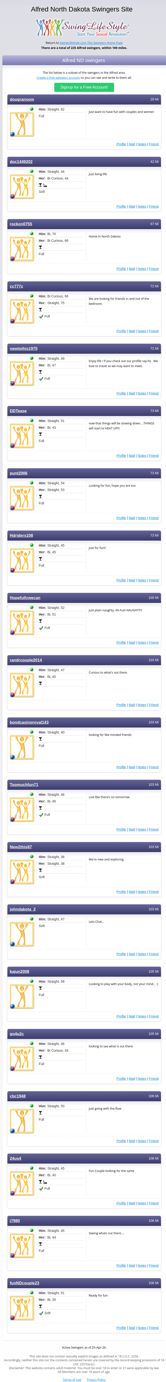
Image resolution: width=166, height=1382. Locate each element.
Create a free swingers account (58, 78)
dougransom (22, 99)
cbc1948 (18, 1096)
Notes (142, 144)
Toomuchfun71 (24, 784)
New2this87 (21, 847)
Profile (121, 144)
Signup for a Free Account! (84, 87)
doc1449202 (21, 161)
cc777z (16, 286)
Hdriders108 (21, 535)
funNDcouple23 (24, 1283)
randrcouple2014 (26, 660)
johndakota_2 (23, 909)
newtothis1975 (24, 348)
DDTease (18, 411)
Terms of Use (72, 1380)
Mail (132, 144)
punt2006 (19, 473)
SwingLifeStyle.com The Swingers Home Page (91, 43)
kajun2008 (19, 971)
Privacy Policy (96, 1380)
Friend (154, 144)
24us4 (15, 1158)
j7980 (15, 1220)
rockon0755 (21, 224)
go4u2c (17, 1034)
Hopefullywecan (25, 598)
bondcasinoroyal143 (29, 722)
